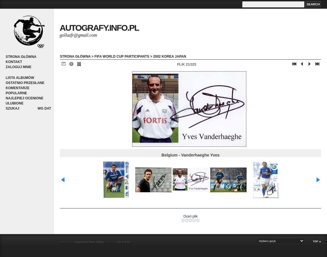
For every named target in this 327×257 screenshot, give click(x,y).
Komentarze (18, 88)
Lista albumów (20, 78)
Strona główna (21, 57)
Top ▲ (317, 241)
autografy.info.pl (99, 27)
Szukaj (12, 108)
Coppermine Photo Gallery (89, 242)
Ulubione (15, 103)
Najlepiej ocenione (24, 98)
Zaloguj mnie (19, 67)
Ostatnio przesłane (25, 83)
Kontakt (14, 62)
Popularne (16, 93)
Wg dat (44, 108)
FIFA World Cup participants (121, 56)
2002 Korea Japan (169, 56)
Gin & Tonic (123, 242)
